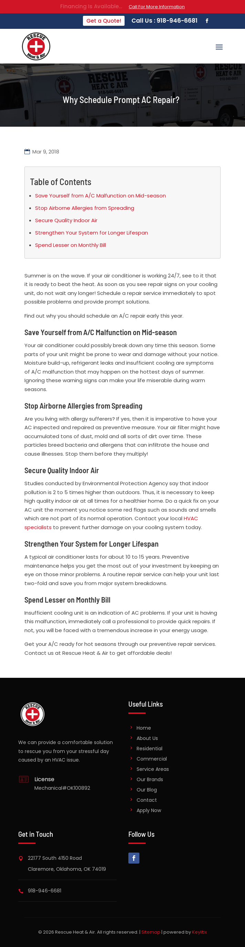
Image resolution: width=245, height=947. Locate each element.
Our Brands (150, 779)
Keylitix (199, 932)
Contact (147, 800)
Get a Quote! (103, 20)
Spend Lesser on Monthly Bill (70, 245)
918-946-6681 (44, 890)
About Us (147, 738)
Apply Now (149, 810)
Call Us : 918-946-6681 (164, 20)
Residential (149, 748)
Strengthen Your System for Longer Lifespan (91, 232)
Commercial (152, 758)
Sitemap (150, 932)
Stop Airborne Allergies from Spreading (84, 208)
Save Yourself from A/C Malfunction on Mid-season (100, 195)
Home (144, 727)
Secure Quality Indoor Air (66, 220)
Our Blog (147, 789)
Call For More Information (157, 6)
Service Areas (153, 769)
